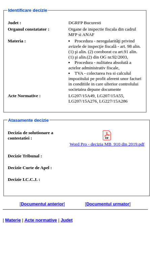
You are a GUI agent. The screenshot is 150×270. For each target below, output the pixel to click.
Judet (67, 220)
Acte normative (41, 220)
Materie (13, 220)
